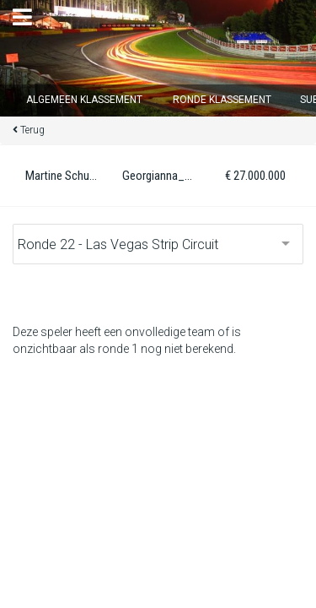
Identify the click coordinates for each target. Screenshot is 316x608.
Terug (32, 130)
